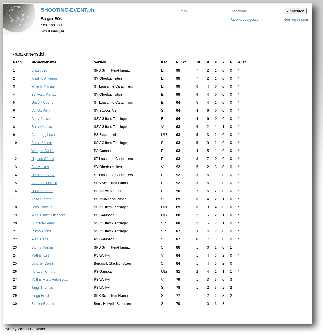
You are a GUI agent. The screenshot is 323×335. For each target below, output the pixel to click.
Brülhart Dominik (44, 183)
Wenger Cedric (42, 151)
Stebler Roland (42, 304)
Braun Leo (39, 70)
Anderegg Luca (43, 135)
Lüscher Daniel (42, 263)
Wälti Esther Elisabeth (48, 215)
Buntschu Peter (43, 223)
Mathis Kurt (40, 255)
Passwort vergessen (245, 20)
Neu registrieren (296, 20)
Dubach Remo (42, 191)
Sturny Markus (42, 247)
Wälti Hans (39, 239)
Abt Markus (40, 167)
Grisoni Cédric (42, 103)
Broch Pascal (41, 143)
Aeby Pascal (41, 119)
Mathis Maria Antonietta (49, 280)
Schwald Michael (44, 95)
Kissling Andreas (44, 78)
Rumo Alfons (41, 231)
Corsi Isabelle (41, 207)
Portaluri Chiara (43, 271)
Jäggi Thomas (42, 288)
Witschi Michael (43, 86)
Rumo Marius (41, 127)
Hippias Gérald (42, 159)
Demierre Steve (43, 175)
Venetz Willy (40, 111)
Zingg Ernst (40, 296)
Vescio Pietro (41, 199)
